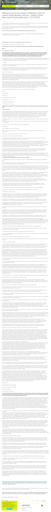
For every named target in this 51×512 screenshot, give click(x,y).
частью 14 (4, 402)
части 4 (7, 169)
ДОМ (11, 2)
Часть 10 (5, 341)
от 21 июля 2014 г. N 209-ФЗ (16, 410)
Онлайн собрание (36, 6)
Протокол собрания (22, 6)
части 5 (47, 168)
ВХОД (45, 1)
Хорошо (9, 508)
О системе (46, 6)
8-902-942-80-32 (26, 1)
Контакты (37, 500)
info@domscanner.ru (34, 3)
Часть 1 (5, 351)
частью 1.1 (39, 370)
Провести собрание (8, 6)
